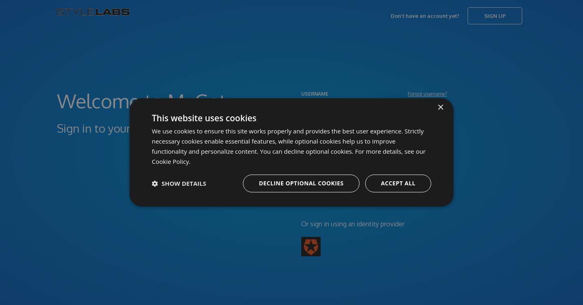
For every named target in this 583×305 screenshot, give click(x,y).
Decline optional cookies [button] (301, 183)
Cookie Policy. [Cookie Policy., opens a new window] (171, 161)
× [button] (440, 108)
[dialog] (291, 152)
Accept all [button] (398, 183)
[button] (179, 183)
